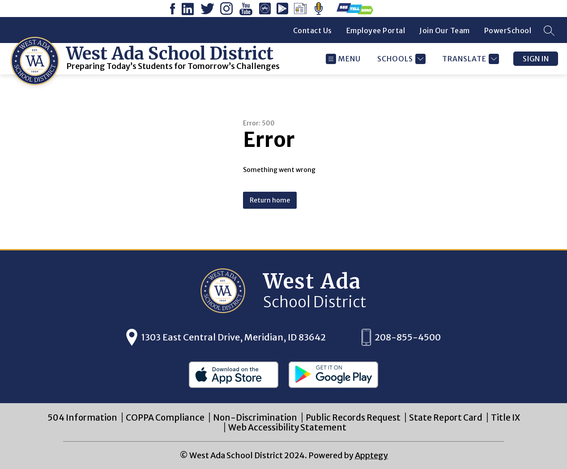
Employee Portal (375, 30)
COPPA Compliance (165, 417)
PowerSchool (508, 30)
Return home (270, 200)
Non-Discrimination (255, 417)
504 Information (82, 417)
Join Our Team (444, 30)
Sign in (536, 58)
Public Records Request (353, 417)
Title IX (505, 417)
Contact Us (312, 30)
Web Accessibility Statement (287, 427)
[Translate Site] (469, 59)
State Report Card (445, 417)
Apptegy (371, 455)
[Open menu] (343, 59)
